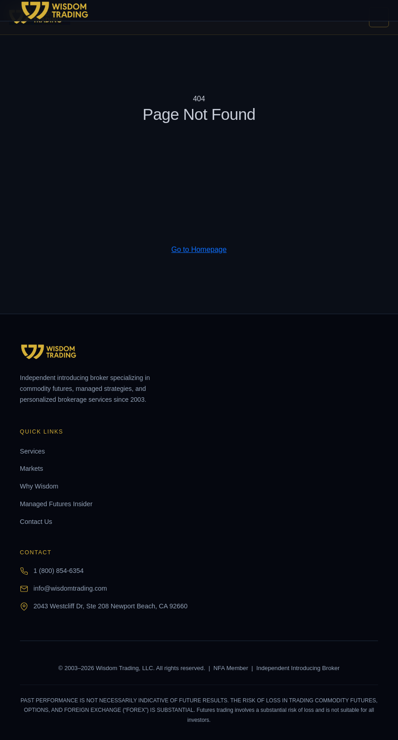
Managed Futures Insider (56, 504)
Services (32, 451)
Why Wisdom (39, 486)
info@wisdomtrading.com (70, 588)
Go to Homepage (199, 249)
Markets (31, 468)
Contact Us (36, 521)
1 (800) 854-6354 (59, 570)
